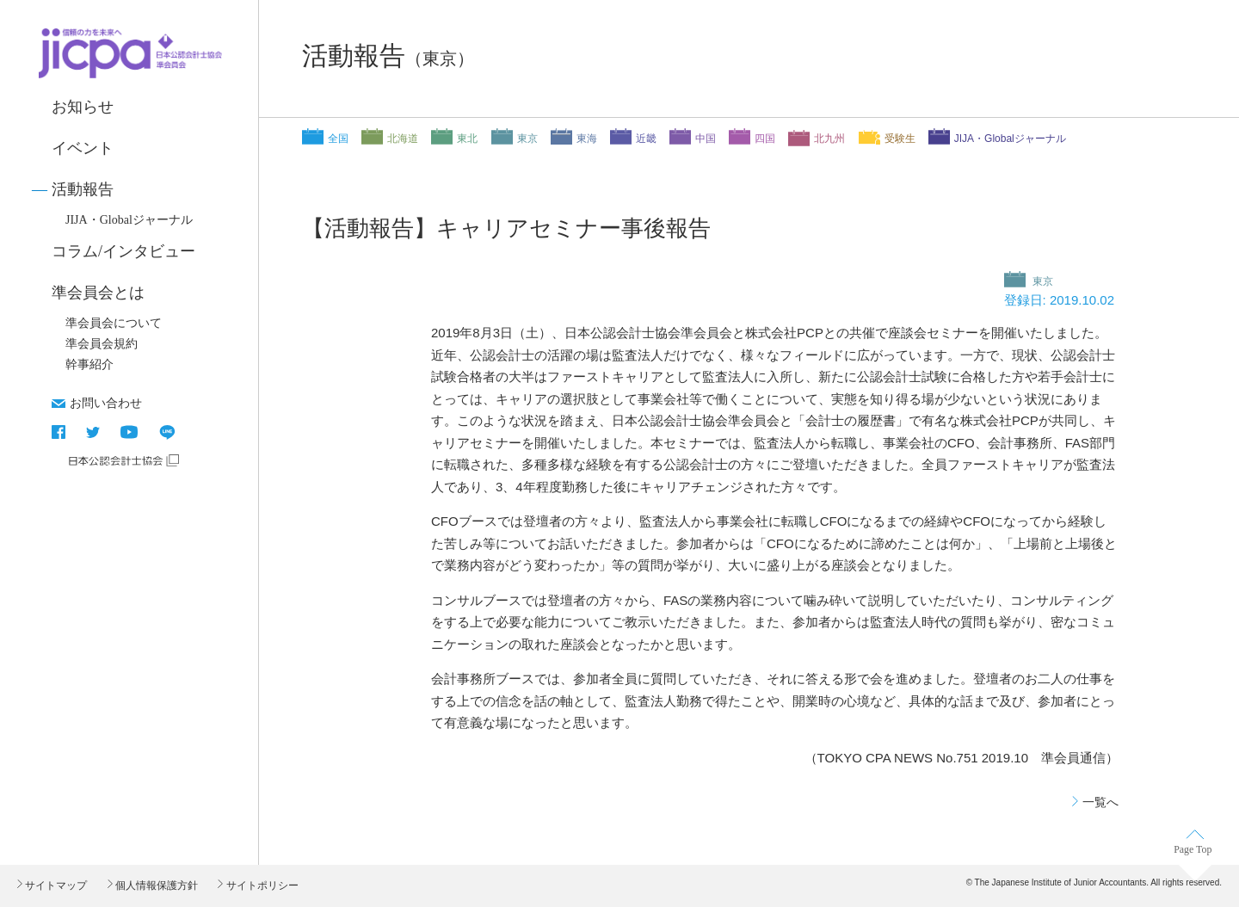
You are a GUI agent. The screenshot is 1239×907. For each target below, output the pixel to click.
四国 (765, 139)
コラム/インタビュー (123, 251)
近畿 (646, 139)
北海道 (402, 139)
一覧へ (1100, 802)
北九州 (829, 139)
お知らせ (83, 106)
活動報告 (83, 189)
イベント (83, 148)
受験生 (900, 139)
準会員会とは (98, 292)
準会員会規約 (101, 343)
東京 (527, 139)
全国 (338, 139)
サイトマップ (54, 885)
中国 (705, 139)
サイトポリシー (260, 885)
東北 (467, 139)
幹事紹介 (89, 364)
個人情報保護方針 (155, 885)
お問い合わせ (106, 403)
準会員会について (113, 323)
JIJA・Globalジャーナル (129, 219)
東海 (586, 139)
